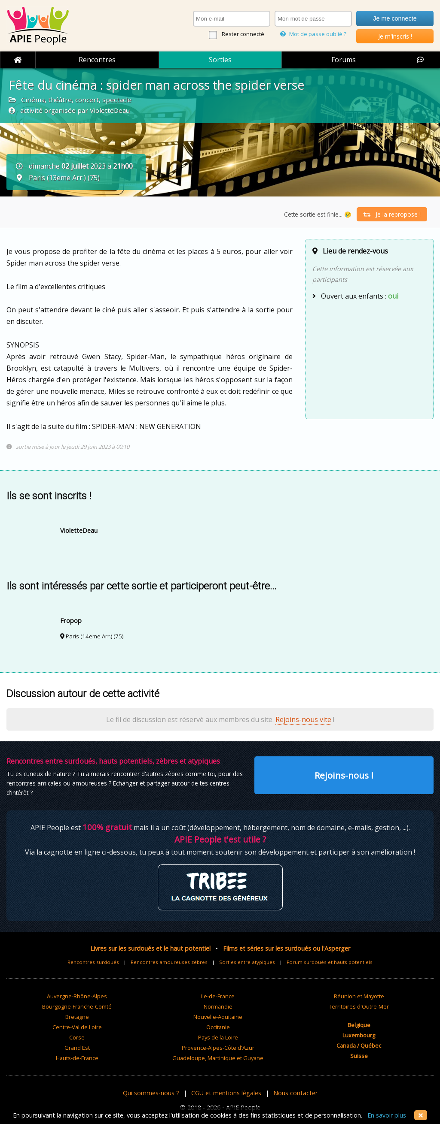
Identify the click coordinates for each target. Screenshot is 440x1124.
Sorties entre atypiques (247, 962)
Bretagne (77, 1017)
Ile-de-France (218, 996)
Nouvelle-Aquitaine (217, 1017)
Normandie (218, 1006)
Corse (77, 1037)
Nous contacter (295, 1093)
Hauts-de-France (77, 1058)
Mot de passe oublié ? (313, 34)
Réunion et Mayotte (359, 996)
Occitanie (218, 1027)
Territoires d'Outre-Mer (359, 1006)
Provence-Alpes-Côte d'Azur (218, 1047)
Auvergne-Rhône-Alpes (77, 996)
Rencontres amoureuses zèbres (169, 962)
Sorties (220, 59)
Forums (343, 59)
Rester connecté (243, 34)
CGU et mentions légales (226, 1093)
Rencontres (97, 59)
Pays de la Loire (218, 1037)
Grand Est (77, 1047)
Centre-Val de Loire (77, 1027)
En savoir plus (386, 1115)
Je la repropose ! (392, 214)
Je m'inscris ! (395, 36)
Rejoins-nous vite (303, 719)
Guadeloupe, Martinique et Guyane (217, 1058)
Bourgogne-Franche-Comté (77, 1006)
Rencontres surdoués (93, 962)
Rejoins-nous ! (344, 775)
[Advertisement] (369, 358)
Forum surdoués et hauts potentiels (330, 962)
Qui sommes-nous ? (151, 1093)
